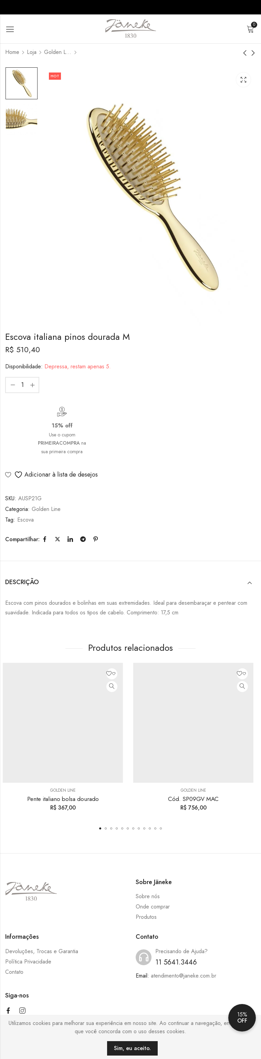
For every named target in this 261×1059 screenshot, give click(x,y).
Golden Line (58, 52)
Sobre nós (148, 896)
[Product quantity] (22, 385)
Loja (31, 52)
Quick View (114, 686)
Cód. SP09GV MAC (195, 799)
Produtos (146, 917)
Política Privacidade (28, 962)
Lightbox (243, 80)
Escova (25, 520)
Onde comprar (153, 907)
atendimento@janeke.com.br (183, 976)
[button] (100, 828)
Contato (14, 972)
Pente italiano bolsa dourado (65, 799)
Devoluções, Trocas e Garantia (41, 951)
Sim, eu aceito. (132, 1048)
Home (12, 52)
